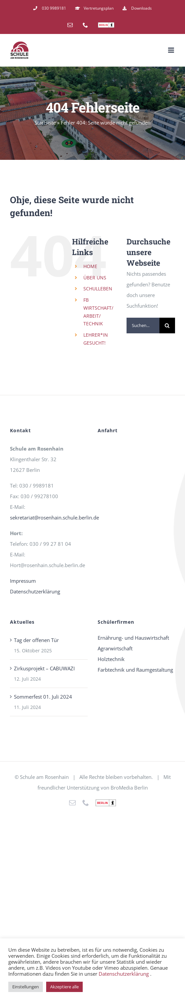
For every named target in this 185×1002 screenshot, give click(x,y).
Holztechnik (111, 659)
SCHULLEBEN (97, 288)
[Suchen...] (143, 325)
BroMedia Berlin (129, 787)
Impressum (23, 580)
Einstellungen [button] (25, 987)
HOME (90, 266)
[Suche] (167, 325)
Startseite (45, 122)
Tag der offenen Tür (36, 640)
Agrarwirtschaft (115, 648)
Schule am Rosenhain (44, 777)
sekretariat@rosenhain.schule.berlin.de (54, 517)
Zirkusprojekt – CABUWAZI (44, 668)
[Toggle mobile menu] (171, 50)
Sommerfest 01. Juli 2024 (43, 696)
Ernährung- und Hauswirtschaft (133, 637)
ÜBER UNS (94, 277)
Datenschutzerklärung (35, 591)
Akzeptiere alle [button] (64, 987)
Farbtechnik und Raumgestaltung (135, 669)
